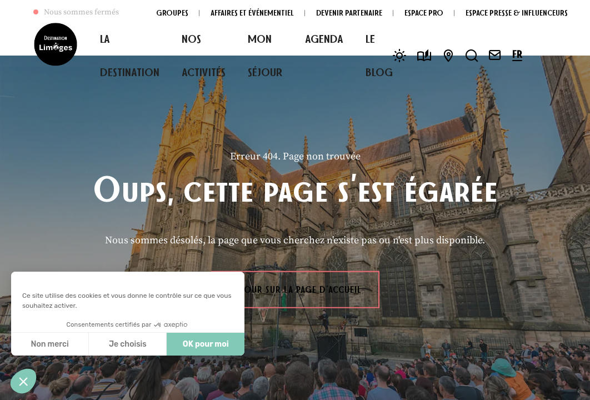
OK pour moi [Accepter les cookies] (206, 344)
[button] (23, 381)
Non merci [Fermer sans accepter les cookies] (49, 344)
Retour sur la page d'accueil (295, 289)
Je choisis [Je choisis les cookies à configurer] (128, 344)
